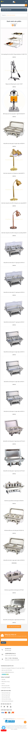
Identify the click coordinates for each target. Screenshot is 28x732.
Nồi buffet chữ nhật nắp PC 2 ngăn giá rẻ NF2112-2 (14, 292)
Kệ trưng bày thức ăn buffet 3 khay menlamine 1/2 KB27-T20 (14, 54)
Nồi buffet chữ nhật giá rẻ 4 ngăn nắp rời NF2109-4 (14, 143)
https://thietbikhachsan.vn (19, 718)
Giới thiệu (3, 679)
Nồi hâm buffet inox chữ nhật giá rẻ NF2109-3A (14, 530)
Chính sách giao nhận (6, 694)
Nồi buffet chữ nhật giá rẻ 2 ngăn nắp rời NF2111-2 (14, 411)
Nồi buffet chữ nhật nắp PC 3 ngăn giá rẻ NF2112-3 (14, 262)
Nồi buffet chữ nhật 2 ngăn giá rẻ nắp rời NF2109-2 (14, 560)
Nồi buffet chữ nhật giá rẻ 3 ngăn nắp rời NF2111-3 (14, 351)
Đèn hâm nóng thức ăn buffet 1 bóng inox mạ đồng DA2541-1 (14, 232)
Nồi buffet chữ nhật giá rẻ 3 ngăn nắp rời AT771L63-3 (14, 441)
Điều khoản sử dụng (5, 681)
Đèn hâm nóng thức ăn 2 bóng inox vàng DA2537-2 (14, 173)
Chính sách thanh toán (6, 692)
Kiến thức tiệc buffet (5, 685)
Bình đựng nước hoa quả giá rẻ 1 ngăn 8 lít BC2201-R (14, 113)
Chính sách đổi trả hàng (6, 699)
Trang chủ (4, 15)
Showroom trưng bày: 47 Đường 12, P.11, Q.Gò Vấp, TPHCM (13, 668)
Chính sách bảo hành (6, 697)
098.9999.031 (3, 730)
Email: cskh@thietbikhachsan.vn (8, 672)
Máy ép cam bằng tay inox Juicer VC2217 (14, 84)
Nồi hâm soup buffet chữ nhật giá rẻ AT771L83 (14, 590)
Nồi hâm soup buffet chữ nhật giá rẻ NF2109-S (14, 500)
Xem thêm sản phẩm (14, 626)
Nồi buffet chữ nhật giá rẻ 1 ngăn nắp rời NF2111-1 (14, 381)
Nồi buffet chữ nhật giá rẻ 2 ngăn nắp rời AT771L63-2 (14, 619)
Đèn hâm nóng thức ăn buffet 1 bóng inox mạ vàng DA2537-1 (14, 203)
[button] (26, 5)
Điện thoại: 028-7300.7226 (7, 670)
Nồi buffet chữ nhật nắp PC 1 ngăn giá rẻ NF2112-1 (14, 322)
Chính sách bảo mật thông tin (7, 701)
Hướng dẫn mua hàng (6, 687)
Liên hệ (3, 683)
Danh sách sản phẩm (11, 15)
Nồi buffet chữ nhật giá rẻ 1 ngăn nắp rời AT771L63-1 (14, 470)
